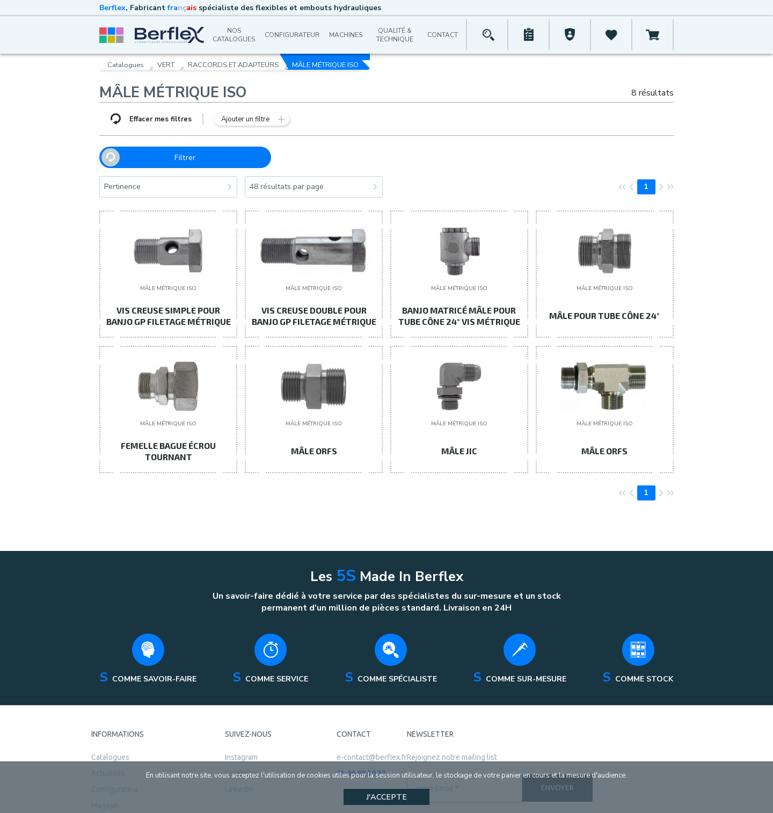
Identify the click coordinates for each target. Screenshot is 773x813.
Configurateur (292, 35)
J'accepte (386, 797)
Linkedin (239, 760)
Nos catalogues (234, 34)
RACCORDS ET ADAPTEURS (233, 62)
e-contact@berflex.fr (372, 727)
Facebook (241, 743)
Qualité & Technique (394, 34)
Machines (345, 35)
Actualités (108, 743)
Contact (442, 35)
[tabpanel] (148, 632)
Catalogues (125, 62)
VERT (165, 62)
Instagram (241, 727)
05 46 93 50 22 (361, 743)
